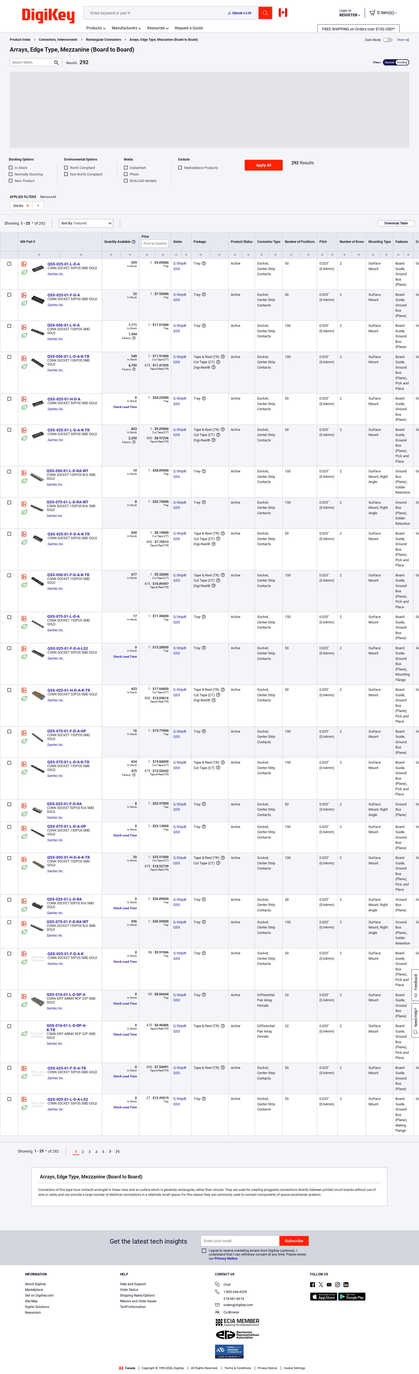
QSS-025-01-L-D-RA (64, 899)
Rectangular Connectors (103, 40)
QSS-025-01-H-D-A (64, 399)
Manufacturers (124, 28)
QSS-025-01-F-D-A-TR (67, 1068)
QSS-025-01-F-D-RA (64, 804)
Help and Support (133, 1284)
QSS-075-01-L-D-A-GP (66, 826)
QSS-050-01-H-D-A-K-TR (68, 857)
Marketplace (34, 1290)
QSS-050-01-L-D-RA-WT (68, 471)
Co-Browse (227, 1312)
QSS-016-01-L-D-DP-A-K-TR (67, 1027)
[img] (48, 16)
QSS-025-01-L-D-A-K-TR (69, 430)
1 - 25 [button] (25, 223)
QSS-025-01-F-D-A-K (66, 954)
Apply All (263, 165)
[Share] (403, 40)
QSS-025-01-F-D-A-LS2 (68, 648)
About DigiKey (35, 1284)
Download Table (396, 223)
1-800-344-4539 (231, 1292)
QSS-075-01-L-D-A (63, 616)
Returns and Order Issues (138, 1301)
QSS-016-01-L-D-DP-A (66, 994)
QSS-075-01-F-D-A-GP (66, 731)
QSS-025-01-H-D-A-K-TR (69, 690)
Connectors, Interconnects (58, 40)
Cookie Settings (294, 1368)
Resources (156, 28)
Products (94, 28)
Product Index (20, 40)
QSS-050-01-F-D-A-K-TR (68, 575)
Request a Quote (189, 28)
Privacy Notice (226, 1258)
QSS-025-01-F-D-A (64, 295)
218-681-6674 (229, 1299)
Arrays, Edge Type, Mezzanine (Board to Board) (164, 40)
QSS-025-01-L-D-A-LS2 (68, 1099)
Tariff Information (133, 1307)
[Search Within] (31, 62)
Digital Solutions (37, 1307)
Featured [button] (74, 223)
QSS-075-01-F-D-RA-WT (68, 922)
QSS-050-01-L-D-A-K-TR (68, 356)
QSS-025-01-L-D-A (64, 264)
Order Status (129, 1290)
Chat (223, 1285)
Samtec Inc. (56, 274)
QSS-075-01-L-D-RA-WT (68, 502)
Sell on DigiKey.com (39, 1295)
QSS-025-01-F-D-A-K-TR (69, 534)
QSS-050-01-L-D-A (63, 325)
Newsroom (33, 1313)
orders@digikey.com (234, 1305)
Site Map (31, 1301)
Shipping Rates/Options (137, 1295)
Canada (127, 1368)
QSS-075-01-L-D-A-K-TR (68, 762)
